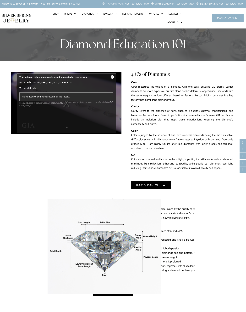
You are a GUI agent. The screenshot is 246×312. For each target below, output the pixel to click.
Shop (56, 14)
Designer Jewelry (132, 14)
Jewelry (110, 14)
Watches (156, 14)
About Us (175, 22)
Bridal (70, 14)
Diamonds (90, 14)
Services (176, 14)
